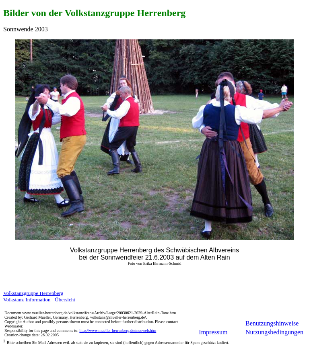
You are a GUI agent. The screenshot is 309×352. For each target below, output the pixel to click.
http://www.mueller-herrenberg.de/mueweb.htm (117, 330)
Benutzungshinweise (272, 323)
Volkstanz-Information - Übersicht (39, 300)
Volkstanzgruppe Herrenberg (33, 293)
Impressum (213, 332)
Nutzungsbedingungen (274, 332)
